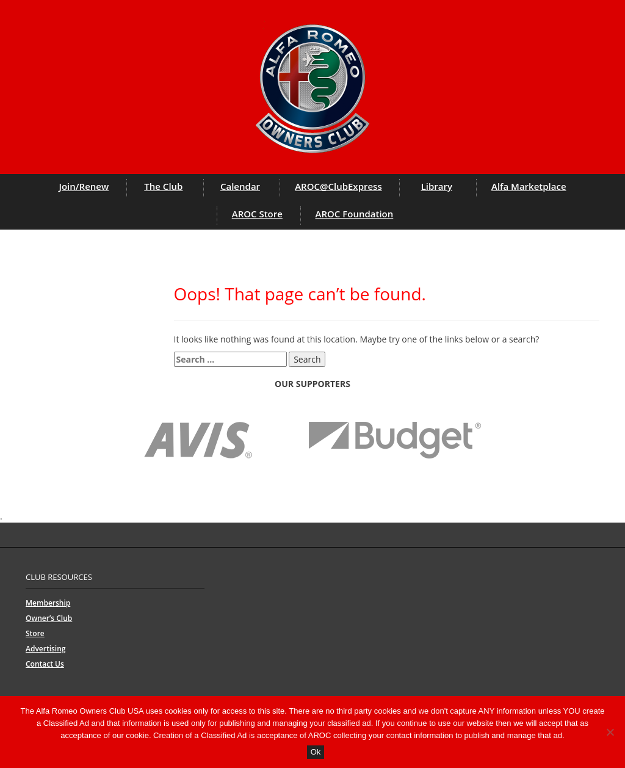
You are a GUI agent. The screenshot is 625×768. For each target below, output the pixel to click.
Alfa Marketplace (528, 186)
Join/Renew (84, 186)
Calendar (240, 186)
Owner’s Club (49, 618)
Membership (48, 603)
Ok (316, 751)
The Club (163, 186)
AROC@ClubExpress (338, 186)
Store (35, 633)
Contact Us (45, 664)
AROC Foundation (355, 214)
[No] (610, 732)
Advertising (45, 648)
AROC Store (257, 214)
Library (436, 186)
